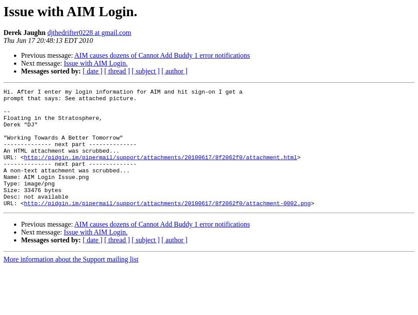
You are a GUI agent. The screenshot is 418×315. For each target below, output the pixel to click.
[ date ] (92, 71)
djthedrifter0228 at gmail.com (89, 32)
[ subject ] (146, 71)
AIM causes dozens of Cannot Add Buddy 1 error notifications (162, 55)
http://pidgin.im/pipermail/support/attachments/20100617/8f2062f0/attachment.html (160, 171)
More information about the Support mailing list (71, 283)
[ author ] (175, 71)
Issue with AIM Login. (96, 63)
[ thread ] (117, 71)
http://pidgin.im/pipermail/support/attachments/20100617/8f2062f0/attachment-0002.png (167, 227)
